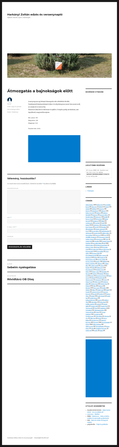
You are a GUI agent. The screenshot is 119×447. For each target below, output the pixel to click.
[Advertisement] (60, 37)
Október (97, 414)
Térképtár (90, 191)
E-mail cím (11, 227)
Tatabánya (15, 112)
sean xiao (90, 414)
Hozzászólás (12, 188)
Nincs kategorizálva (13, 109)
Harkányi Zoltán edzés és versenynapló (34, 14)
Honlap (10, 236)
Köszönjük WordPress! (41, 438)
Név (9, 217)
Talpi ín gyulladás (102, 424)
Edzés (9, 112)
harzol (9, 104)
